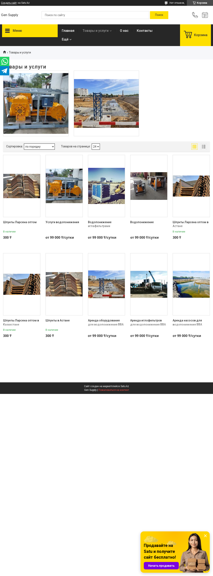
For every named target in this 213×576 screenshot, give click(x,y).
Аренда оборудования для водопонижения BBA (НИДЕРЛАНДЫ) (106, 324)
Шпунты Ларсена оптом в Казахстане (21, 322)
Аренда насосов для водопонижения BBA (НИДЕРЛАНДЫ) (187, 324)
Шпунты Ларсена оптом (20, 222)
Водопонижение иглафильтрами (99, 224)
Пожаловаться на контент (113, 390)
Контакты (144, 31)
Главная (68, 31)
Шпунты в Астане (58, 320)
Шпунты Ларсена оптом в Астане (190, 224)
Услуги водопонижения (62, 222)
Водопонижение (142, 222)
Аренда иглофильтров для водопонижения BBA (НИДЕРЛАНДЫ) (148, 324)
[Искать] (159, 15)
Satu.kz (125, 386)
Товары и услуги (96, 31)
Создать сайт (9, 2)
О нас (124, 31)
